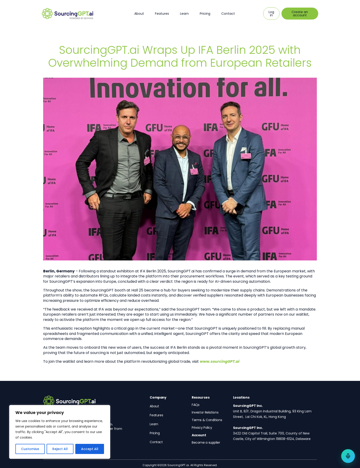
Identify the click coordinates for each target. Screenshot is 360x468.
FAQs (196, 404)
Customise (30, 449)
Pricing (205, 13)
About (139, 13)
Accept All (89, 449)
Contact (228, 13)
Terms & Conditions (207, 420)
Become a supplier (206, 442)
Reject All (60, 449)
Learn (184, 13)
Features (162, 13)
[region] (59, 432)
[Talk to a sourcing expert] (348, 456)
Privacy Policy (202, 427)
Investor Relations (205, 412)
